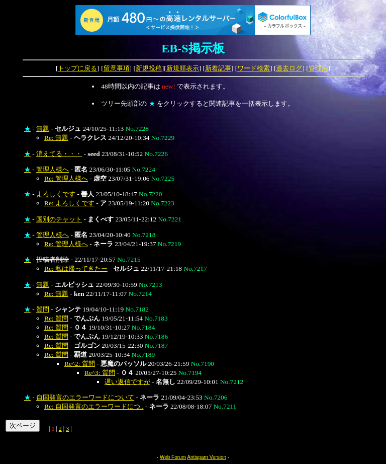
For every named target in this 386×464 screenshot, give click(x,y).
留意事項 (117, 68)
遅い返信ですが (127, 381)
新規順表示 (182, 68)
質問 (42, 309)
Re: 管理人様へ (66, 178)
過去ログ (289, 68)
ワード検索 (253, 68)
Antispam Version (206, 457)
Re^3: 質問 (99, 372)
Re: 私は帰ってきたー (76, 268)
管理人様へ (52, 169)
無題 (42, 128)
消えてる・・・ (59, 154)
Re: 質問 (56, 318)
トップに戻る (77, 68)
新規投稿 (149, 68)
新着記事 (218, 68)
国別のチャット (59, 219)
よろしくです (55, 194)
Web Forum (173, 457)
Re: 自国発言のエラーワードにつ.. (94, 406)
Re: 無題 (56, 137)
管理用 (318, 68)
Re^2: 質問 (79, 363)
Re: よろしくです (69, 203)
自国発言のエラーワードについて (85, 397)
